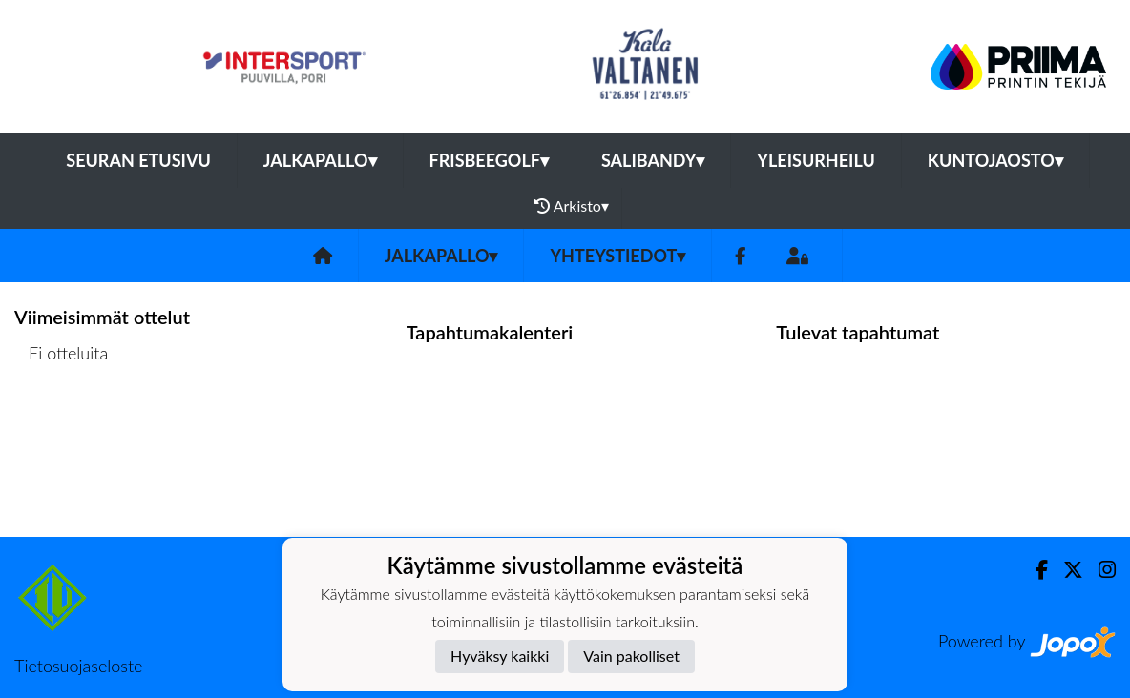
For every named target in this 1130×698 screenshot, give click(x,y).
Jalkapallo (320, 160)
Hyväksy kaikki (499, 656)
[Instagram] (1099, 570)
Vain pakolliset (631, 656)
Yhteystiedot (617, 255)
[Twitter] (1065, 570)
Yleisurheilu (815, 160)
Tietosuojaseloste (78, 665)
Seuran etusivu (138, 160)
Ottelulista (61, 427)
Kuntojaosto (995, 160)
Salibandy (652, 160)
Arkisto (571, 206)
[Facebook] (740, 256)
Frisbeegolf (489, 160)
